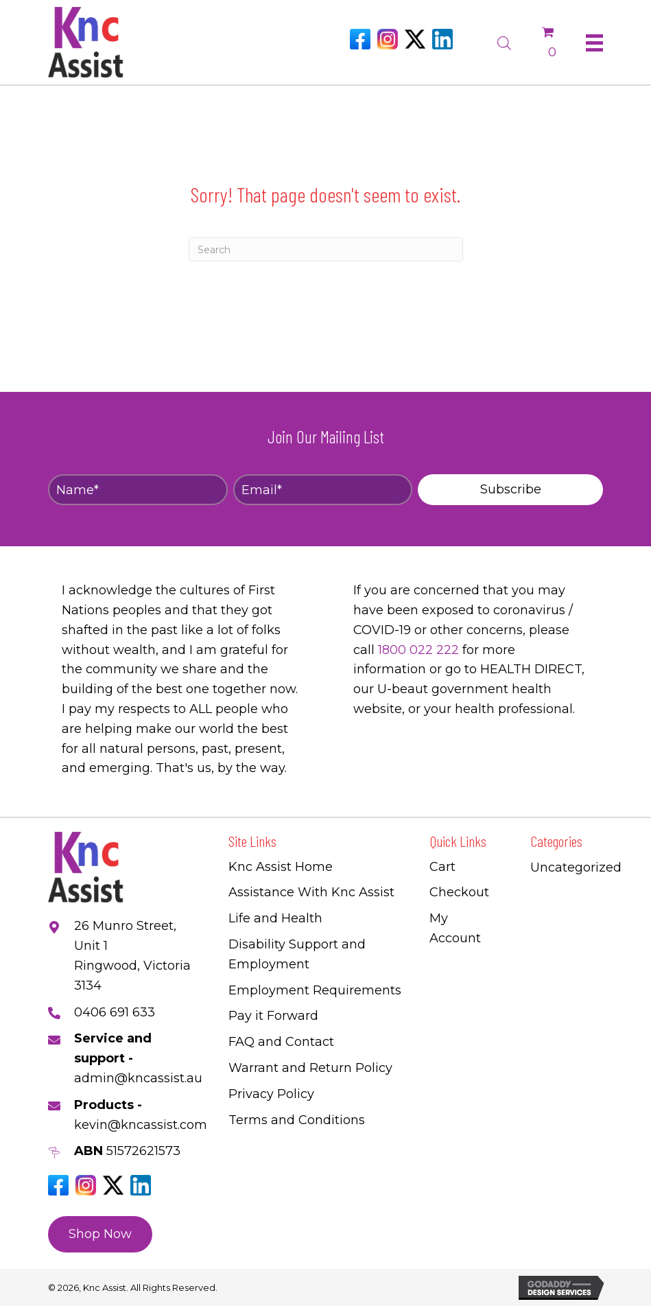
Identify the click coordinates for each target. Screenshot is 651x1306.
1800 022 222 (418, 649)
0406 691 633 (114, 1012)
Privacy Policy (271, 1093)
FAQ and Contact (281, 1041)
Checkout (459, 892)
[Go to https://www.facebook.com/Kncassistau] (360, 39)
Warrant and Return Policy (310, 1067)
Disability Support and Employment (297, 954)
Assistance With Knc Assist (311, 892)
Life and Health (275, 918)
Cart (442, 866)
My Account (455, 928)
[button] (510, 489)
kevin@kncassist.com (140, 1124)
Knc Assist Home (280, 866)
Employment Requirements (314, 990)
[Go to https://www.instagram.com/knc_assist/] (387, 39)
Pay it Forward (273, 1015)
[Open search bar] (504, 41)
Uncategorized (576, 867)
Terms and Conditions (296, 1120)
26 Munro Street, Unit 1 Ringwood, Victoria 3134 (132, 955)
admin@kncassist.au (138, 1078)
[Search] (326, 249)
